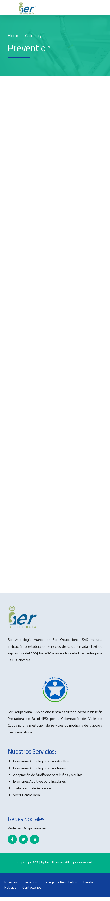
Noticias (10, 888)
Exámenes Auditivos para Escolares (39, 782)
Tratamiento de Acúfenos (32, 788)
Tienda (88, 882)
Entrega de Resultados (60, 882)
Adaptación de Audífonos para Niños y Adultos (47, 775)
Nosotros (10, 882)
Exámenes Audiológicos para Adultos (41, 762)
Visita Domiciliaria (26, 795)
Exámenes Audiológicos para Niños (39, 768)
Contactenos (31, 888)
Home (13, 36)
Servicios (30, 882)
